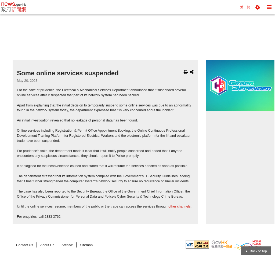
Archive (67, 245)
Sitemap (86, 245)
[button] (257, 7)
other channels (179, 206)
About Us (47, 245)
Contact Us (24, 245)
